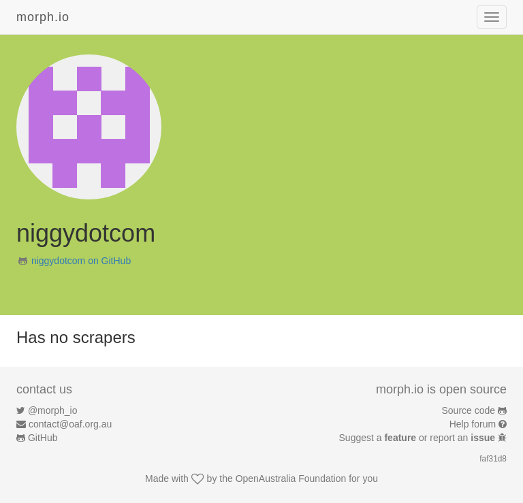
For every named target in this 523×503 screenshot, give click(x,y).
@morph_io (53, 410)
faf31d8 (493, 459)
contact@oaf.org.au (70, 424)
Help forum (472, 424)
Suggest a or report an (418, 437)
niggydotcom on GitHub (81, 260)
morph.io (42, 17)
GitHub (43, 437)
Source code (469, 410)
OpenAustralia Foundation (291, 478)
